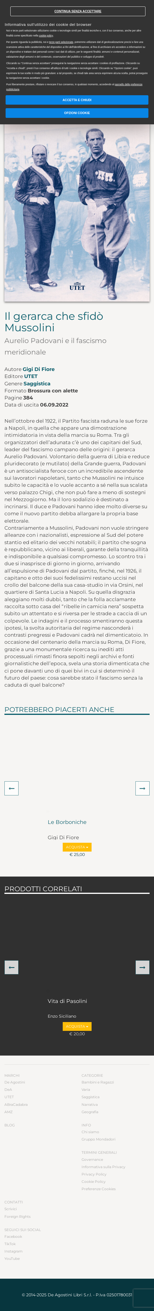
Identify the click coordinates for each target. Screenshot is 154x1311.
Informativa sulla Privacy (103, 1167)
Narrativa (90, 1104)
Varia (86, 1089)
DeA (8, 1089)
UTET (31, 376)
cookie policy (46, 35)
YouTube (12, 1258)
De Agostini (14, 1082)
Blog (9, 1125)
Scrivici (10, 1209)
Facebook (13, 1236)
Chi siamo (90, 1132)
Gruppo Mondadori (98, 1139)
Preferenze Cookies (99, 1189)
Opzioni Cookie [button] (77, 113)
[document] (77, 46)
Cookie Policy (94, 1181)
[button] (11, 788)
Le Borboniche (67, 822)
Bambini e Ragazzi (98, 1082)
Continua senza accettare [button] (78, 11)
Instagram (13, 1251)
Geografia (90, 1112)
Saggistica (37, 384)
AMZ (8, 1112)
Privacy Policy (94, 1174)
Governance (92, 1159)
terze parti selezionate (61, 42)
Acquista (77, 847)
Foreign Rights (17, 1216)
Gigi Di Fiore (39, 369)
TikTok (10, 1244)
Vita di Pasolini (67, 1001)
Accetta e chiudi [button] (77, 100)
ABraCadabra (16, 1104)
